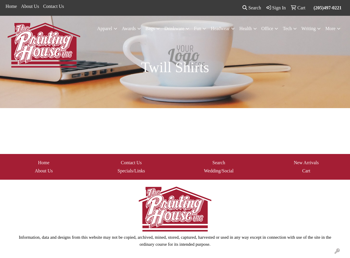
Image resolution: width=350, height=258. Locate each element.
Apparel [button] (104, 28)
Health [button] (245, 28)
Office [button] (267, 28)
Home (11, 6)
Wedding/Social (219, 170)
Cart (306, 170)
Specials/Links (131, 170)
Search (251, 7)
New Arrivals (306, 162)
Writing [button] (308, 28)
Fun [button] (197, 28)
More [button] (330, 28)
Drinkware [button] (174, 28)
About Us (30, 6)
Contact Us (53, 6)
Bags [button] (150, 28)
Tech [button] (287, 28)
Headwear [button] (220, 28)
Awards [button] (129, 28)
